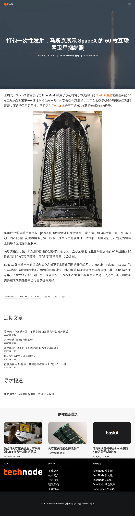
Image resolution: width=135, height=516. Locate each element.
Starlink (35, 297)
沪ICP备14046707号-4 (84, 503)
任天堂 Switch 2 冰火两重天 (20, 356)
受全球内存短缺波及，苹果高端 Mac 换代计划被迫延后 (36, 331)
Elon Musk (10, 297)
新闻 (77, 56)
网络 (64, 297)
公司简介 (53, 475)
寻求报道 (53, 479)
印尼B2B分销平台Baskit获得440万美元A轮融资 (31, 348)
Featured (68, 56)
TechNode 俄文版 (103, 475)
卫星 (56, 297)
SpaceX (23, 297)
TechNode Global (102, 479)
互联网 (47, 297)
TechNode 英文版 (103, 470)
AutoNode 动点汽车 (104, 484)
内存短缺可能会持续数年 (18, 339)
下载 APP (54, 470)
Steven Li (92, 56)
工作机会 (53, 489)
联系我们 (48, 394)
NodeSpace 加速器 (104, 489)
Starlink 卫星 (104, 95)
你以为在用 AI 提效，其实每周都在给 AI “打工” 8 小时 (35, 364)
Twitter (56, 105)
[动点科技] (9, 4)
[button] (129, 4)
